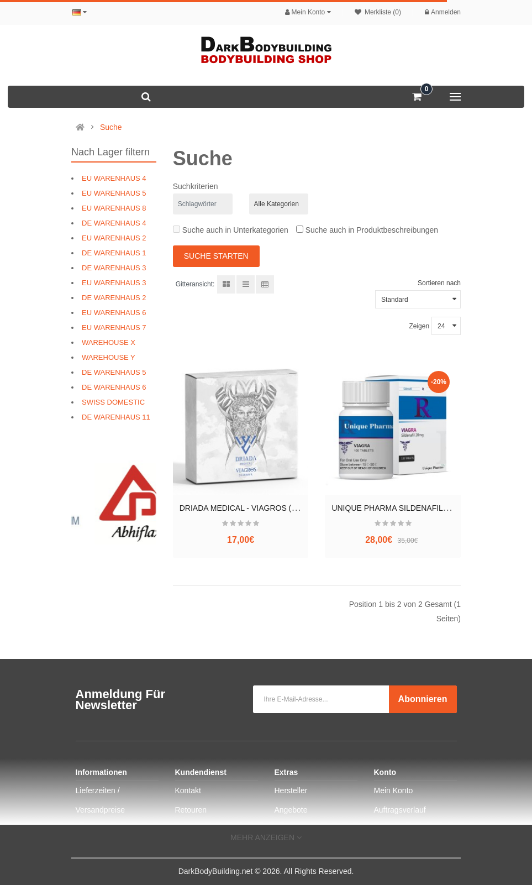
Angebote (291, 809)
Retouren (191, 809)
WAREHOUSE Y (108, 357)
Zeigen (419, 326)
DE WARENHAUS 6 (114, 387)
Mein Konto (393, 790)
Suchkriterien (195, 186)
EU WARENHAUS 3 (114, 283)
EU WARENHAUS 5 (114, 193)
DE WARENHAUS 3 (114, 268)
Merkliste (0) (378, 12)
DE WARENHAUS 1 (114, 253)
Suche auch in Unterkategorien (230, 230)
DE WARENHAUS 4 (114, 223)
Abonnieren (422, 699)
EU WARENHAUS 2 (114, 238)
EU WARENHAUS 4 (114, 178)
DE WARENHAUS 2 (114, 298)
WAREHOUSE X (108, 342)
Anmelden (443, 12)
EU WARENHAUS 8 (114, 208)
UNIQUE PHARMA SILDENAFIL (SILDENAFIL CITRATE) (430, 508)
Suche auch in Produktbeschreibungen (367, 230)
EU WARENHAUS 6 (114, 312)
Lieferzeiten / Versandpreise (100, 800)
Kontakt (188, 790)
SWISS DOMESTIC (113, 402)
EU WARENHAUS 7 (114, 327)
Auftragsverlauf (400, 809)
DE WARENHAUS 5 (114, 372)
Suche (111, 127)
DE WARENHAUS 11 (116, 417)
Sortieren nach (439, 283)
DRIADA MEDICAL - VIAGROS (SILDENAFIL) (259, 508)
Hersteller (291, 790)
